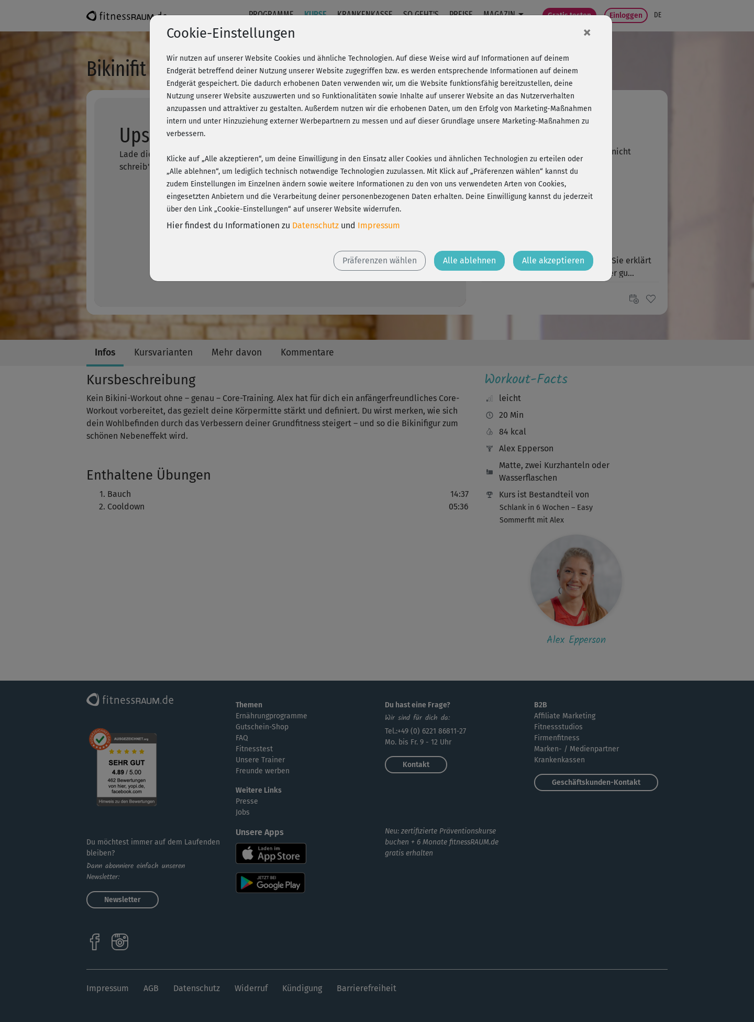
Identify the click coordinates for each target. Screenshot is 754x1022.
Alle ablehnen (469, 260)
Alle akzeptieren (553, 260)
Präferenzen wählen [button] (379, 260)
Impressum (379, 225)
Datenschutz (315, 225)
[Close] (587, 32)
